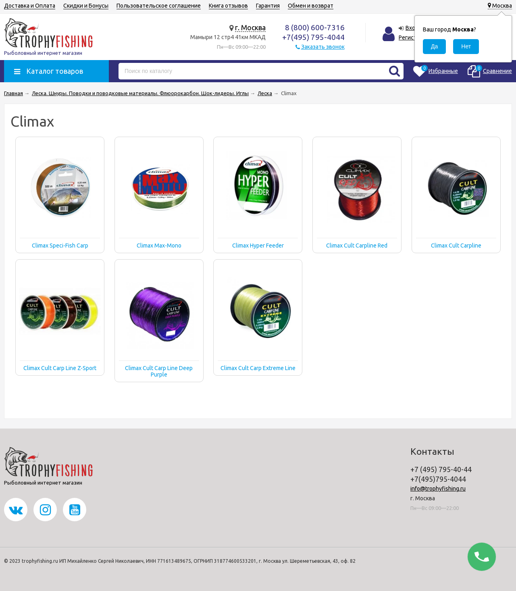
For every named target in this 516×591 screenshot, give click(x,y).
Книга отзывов (228, 5)
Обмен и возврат (310, 5)
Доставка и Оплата (29, 5)
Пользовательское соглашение (159, 5)
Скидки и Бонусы (85, 5)
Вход (412, 28)
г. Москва (250, 27)
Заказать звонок (323, 47)
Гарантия (268, 5)
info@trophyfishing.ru (438, 488)
